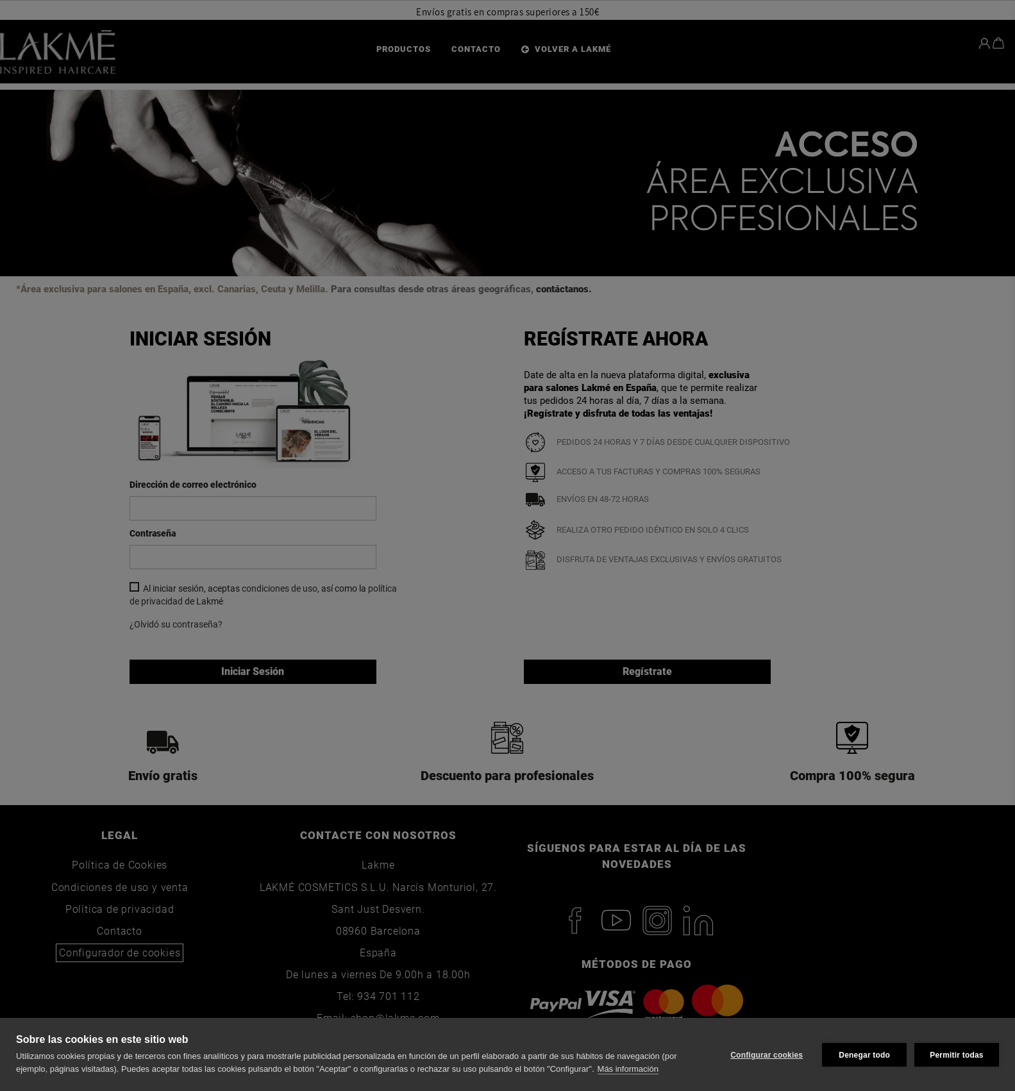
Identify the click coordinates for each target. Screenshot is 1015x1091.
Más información (628, 1069)
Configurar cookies (765, 1054)
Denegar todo (863, 1054)
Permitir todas (957, 1054)
